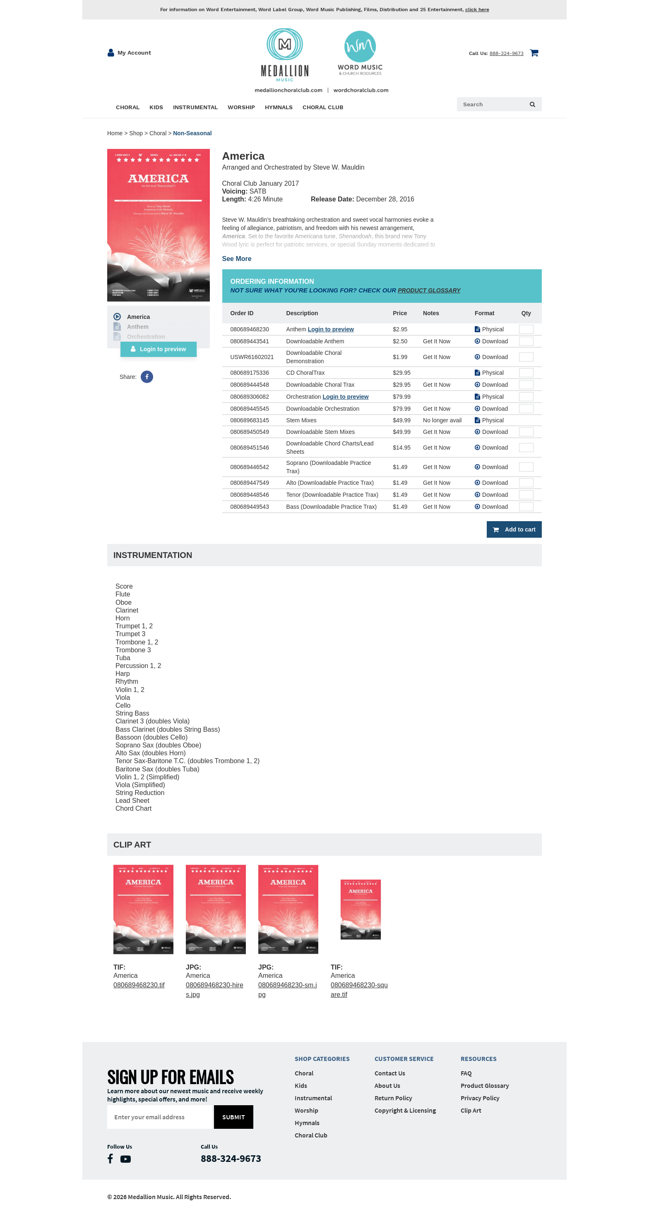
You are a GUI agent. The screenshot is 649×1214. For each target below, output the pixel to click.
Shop (136, 133)
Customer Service (404, 1058)
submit (234, 1117)
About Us (387, 1085)
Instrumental (313, 1098)
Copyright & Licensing (405, 1110)
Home (115, 133)
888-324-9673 (507, 53)
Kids (301, 1085)
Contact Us (390, 1073)
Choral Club (311, 1135)
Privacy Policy (480, 1098)
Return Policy (393, 1098)
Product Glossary (485, 1085)
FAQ (466, 1073)
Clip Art (471, 1110)
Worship (306, 1110)
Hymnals (307, 1122)
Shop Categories (322, 1058)
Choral (157, 133)
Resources (479, 1058)
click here (477, 9)
